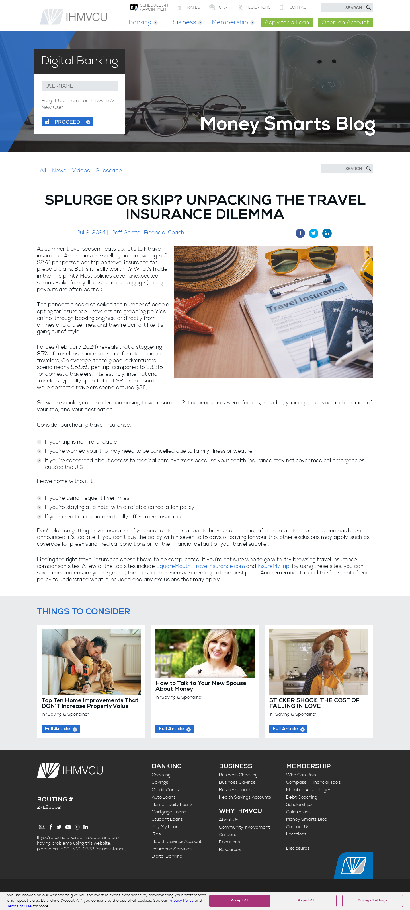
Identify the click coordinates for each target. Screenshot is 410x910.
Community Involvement (244, 827)
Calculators (298, 812)
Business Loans (235, 790)
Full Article (57, 729)
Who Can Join (301, 775)
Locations (296, 834)
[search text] (347, 7)
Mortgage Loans (169, 812)
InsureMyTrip (274, 566)
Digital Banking (167, 856)
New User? (54, 107)
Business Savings (237, 782)
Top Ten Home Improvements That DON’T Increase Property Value (90, 704)
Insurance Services (172, 849)
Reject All (306, 901)
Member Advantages (308, 790)
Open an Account (345, 22)
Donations (229, 842)
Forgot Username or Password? (78, 100)
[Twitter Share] (313, 233)
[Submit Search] (368, 7)
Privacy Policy (181, 900)
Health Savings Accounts (245, 797)
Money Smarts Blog (306, 819)
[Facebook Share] (300, 233)
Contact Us (297, 827)
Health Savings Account (177, 841)
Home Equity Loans (172, 804)
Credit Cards (165, 790)
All (43, 170)
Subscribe (109, 170)
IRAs (156, 834)
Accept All (239, 901)
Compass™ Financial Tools (313, 782)
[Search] (347, 168)
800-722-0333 (77, 849)
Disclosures (298, 848)
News (59, 170)
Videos (81, 170)
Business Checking (238, 775)
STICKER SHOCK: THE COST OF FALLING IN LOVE (314, 704)
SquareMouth (173, 566)
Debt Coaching (301, 797)
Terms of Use (19, 906)
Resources (230, 849)
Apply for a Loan (287, 22)
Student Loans (167, 819)
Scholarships (299, 804)
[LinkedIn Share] (327, 233)
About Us (228, 820)
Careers (227, 834)
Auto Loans (164, 797)
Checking (161, 775)
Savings (160, 782)
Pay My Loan (165, 827)
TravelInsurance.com (219, 566)
